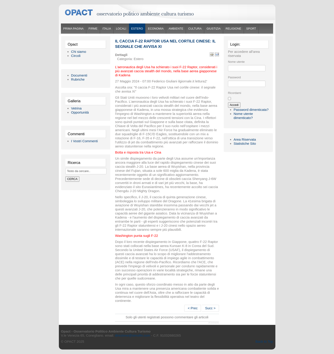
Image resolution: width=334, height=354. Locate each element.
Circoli (76, 56)
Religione (233, 28)
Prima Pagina (73, 28)
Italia (106, 28)
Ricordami (234, 93)
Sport (251, 28)
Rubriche (78, 79)
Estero (137, 28)
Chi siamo (78, 52)
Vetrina (76, 108)
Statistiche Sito (245, 143)
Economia (156, 28)
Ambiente (175, 28)
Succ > (210, 308)
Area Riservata (245, 139)
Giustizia (214, 28)
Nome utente (236, 61)
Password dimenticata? (251, 110)
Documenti (79, 75)
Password (234, 77)
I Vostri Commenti (84, 141)
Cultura (195, 28)
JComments (213, 323)
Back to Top (264, 341)
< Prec (193, 308)
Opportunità (80, 112)
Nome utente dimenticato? (243, 116)
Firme (93, 28)
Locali (121, 28)
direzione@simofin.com (132, 335)
